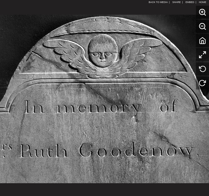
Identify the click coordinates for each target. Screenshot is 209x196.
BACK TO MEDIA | (159, 2)
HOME (203, 2)
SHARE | (177, 2)
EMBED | (191, 2)
